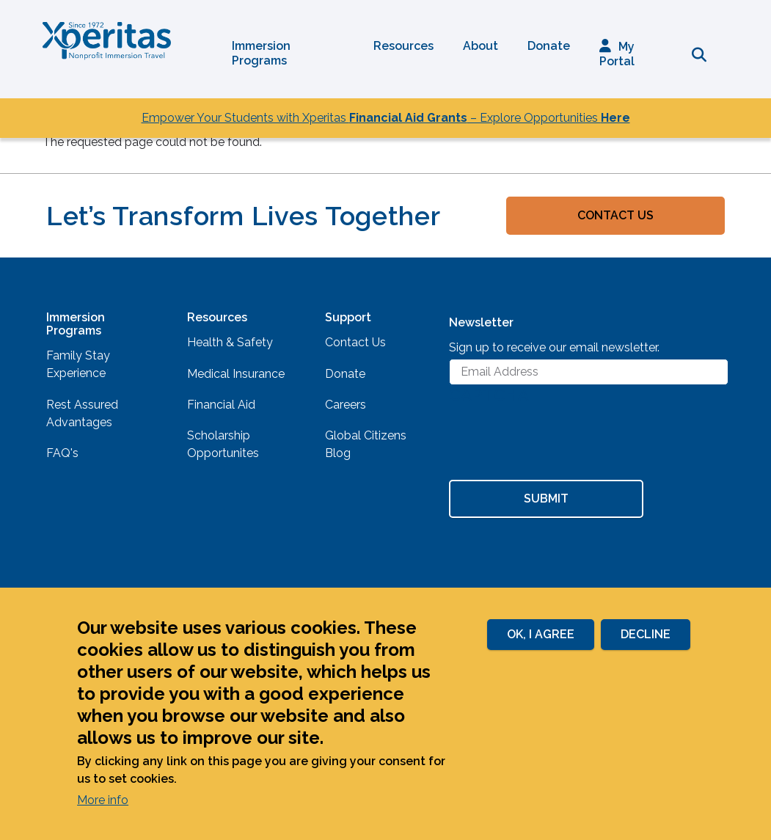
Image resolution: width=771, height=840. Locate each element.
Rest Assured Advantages (82, 413)
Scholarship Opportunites (223, 444)
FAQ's (62, 453)
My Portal (617, 54)
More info (102, 800)
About (480, 46)
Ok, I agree (540, 634)
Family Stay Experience (78, 364)
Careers (345, 405)
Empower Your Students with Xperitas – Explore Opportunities (386, 118)
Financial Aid (221, 405)
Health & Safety (230, 342)
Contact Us (615, 215)
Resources (403, 46)
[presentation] (560, 443)
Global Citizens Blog (365, 444)
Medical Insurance (236, 374)
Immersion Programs (261, 53)
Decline (645, 634)
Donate (548, 46)
